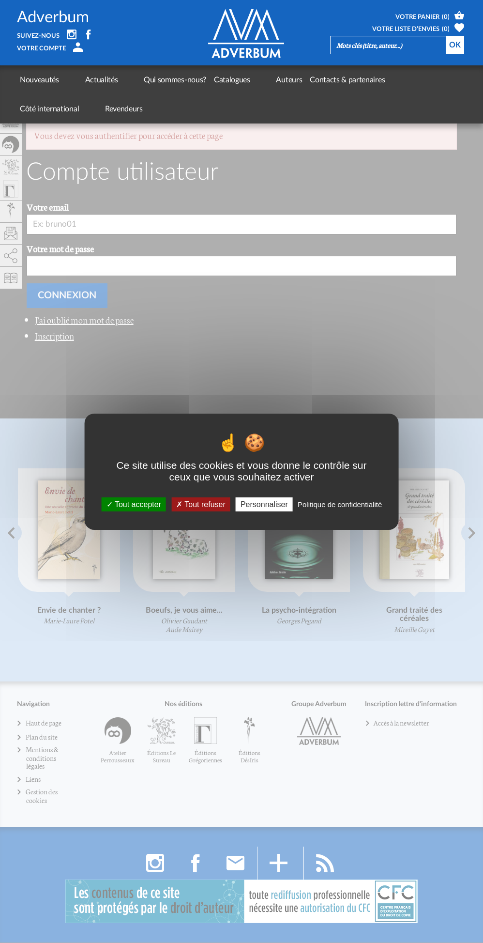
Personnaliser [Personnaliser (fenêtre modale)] (264, 504)
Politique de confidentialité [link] (340, 504)
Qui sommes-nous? (138, 80)
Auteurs (234, 80)
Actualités (83, 80)
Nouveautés (39, 80)
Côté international (367, 80)
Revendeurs (423, 80)
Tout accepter (133, 504)
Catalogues (195, 80)
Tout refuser (201, 504)
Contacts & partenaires (292, 80)
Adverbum (53, 17)
